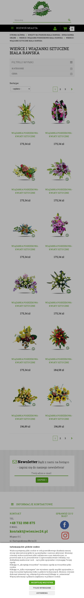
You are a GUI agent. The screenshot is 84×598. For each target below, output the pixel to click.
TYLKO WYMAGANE (42, 588)
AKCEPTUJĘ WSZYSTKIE (42, 582)
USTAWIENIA (42, 593)
